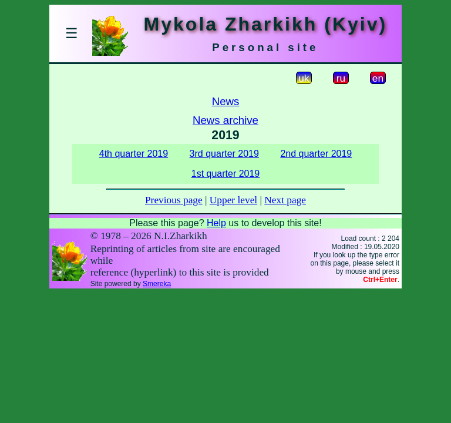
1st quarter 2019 (225, 174)
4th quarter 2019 (133, 154)
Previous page (174, 200)
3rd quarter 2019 (224, 154)
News (226, 101)
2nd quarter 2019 (316, 154)
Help (216, 223)
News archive (225, 120)
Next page (285, 200)
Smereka (157, 284)
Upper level (233, 200)
